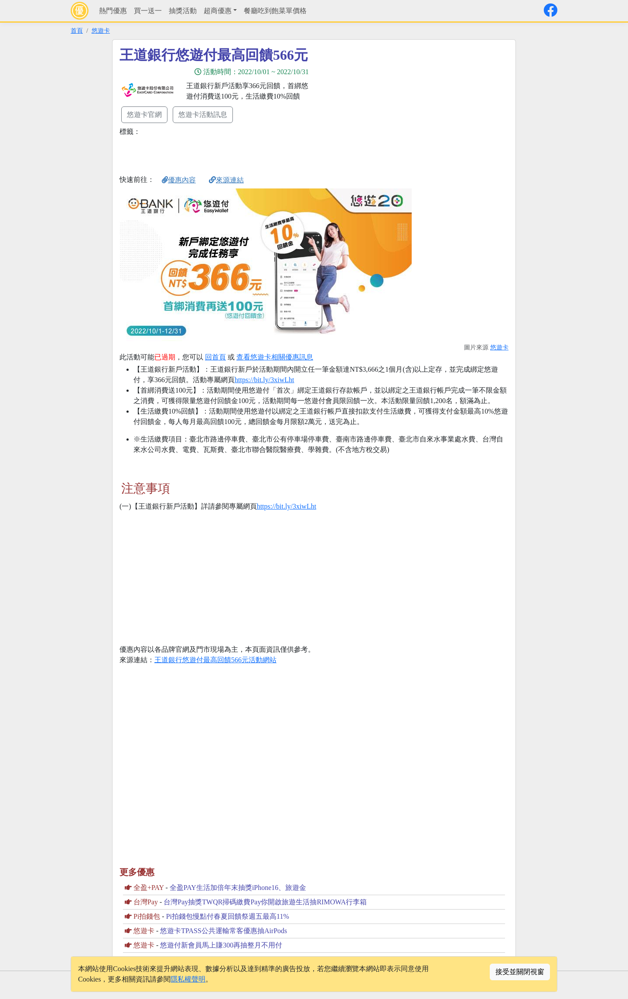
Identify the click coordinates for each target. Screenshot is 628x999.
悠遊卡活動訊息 (202, 114)
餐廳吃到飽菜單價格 (275, 10)
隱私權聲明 (188, 979)
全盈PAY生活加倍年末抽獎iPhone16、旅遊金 (238, 887)
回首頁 (215, 357)
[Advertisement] (392, 108)
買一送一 (148, 10)
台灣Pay (145, 902)
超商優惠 (218, 10)
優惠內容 (179, 180)
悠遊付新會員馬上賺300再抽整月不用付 (221, 945)
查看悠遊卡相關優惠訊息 (274, 357)
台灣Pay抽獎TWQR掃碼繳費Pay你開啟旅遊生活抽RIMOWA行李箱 (265, 902)
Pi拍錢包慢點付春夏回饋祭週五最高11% (227, 916)
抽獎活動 (183, 10)
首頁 (77, 30)
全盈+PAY (148, 887)
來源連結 (226, 180)
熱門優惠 (113, 10)
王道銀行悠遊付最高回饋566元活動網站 (215, 660)
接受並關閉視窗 (519, 971)
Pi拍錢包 (146, 916)
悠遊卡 (101, 30)
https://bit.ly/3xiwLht (264, 379)
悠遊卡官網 (144, 114)
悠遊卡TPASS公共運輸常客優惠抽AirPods (223, 930)
